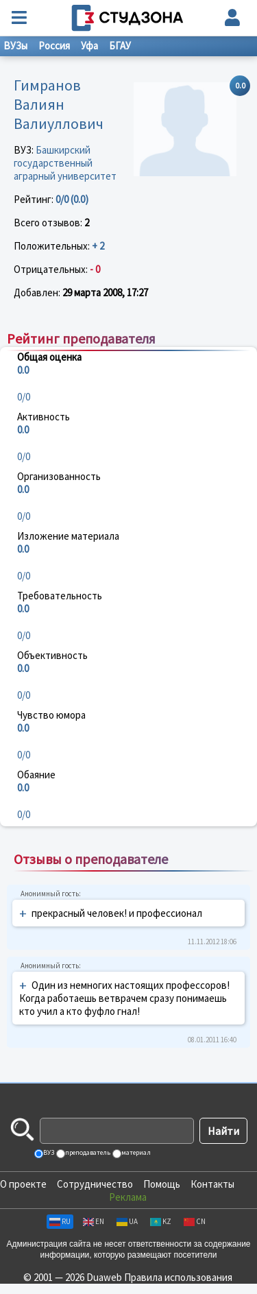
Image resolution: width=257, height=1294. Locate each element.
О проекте (23, 1183)
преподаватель (87, 1152)
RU (60, 1221)
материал (135, 1152)
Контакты (212, 1183)
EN (93, 1221)
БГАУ (120, 45)
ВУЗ (48, 1152)
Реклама (128, 1196)
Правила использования (178, 1277)
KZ (160, 1221)
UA (127, 1221)
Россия (54, 45)
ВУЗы (15, 45)
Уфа (89, 45)
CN (195, 1221)
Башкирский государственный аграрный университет (65, 162)
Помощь (161, 1183)
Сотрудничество (95, 1183)
